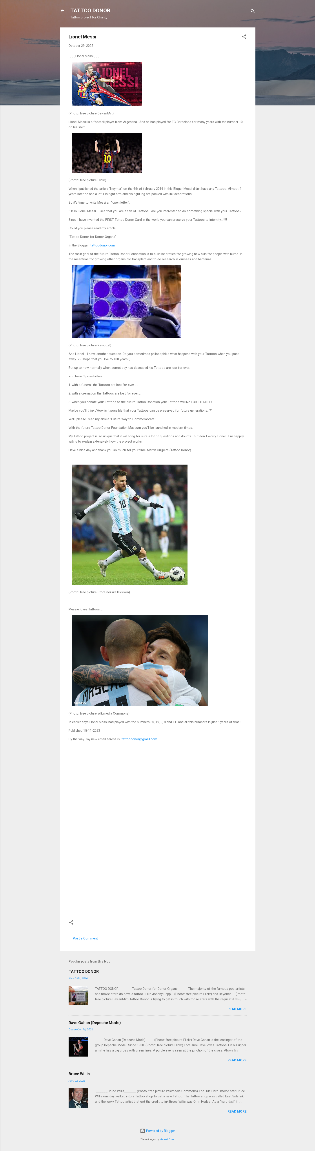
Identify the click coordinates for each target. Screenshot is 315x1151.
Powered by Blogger (157, 1131)
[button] (244, 37)
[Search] (252, 12)
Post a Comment (85, 938)
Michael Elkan (167, 1139)
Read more (237, 1009)
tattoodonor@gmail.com (139, 739)
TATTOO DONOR (90, 10)
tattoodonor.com (102, 245)
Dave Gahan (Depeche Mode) (95, 1022)
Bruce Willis (79, 1073)
